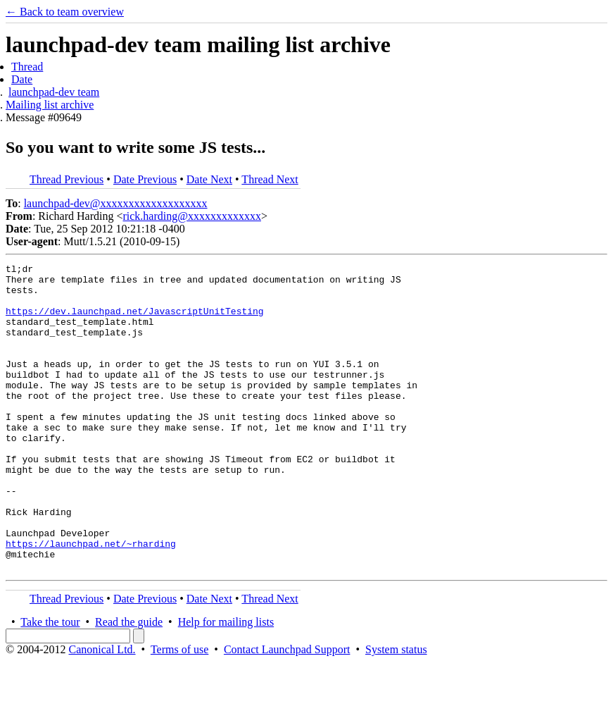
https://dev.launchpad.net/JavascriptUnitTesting (135, 321)
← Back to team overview (65, 12)
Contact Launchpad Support (287, 711)
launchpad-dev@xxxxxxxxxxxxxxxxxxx (116, 203)
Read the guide (129, 683)
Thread (27, 67)
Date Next (209, 179)
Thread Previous (66, 179)
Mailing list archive (50, 105)
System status (396, 711)
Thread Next (269, 179)
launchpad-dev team (53, 92)
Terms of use (179, 711)
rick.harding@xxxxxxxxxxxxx (191, 216)
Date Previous (145, 179)
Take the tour (50, 683)
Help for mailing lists (226, 683)
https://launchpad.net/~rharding (91, 600)
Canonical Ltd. (101, 711)
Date (21, 79)
